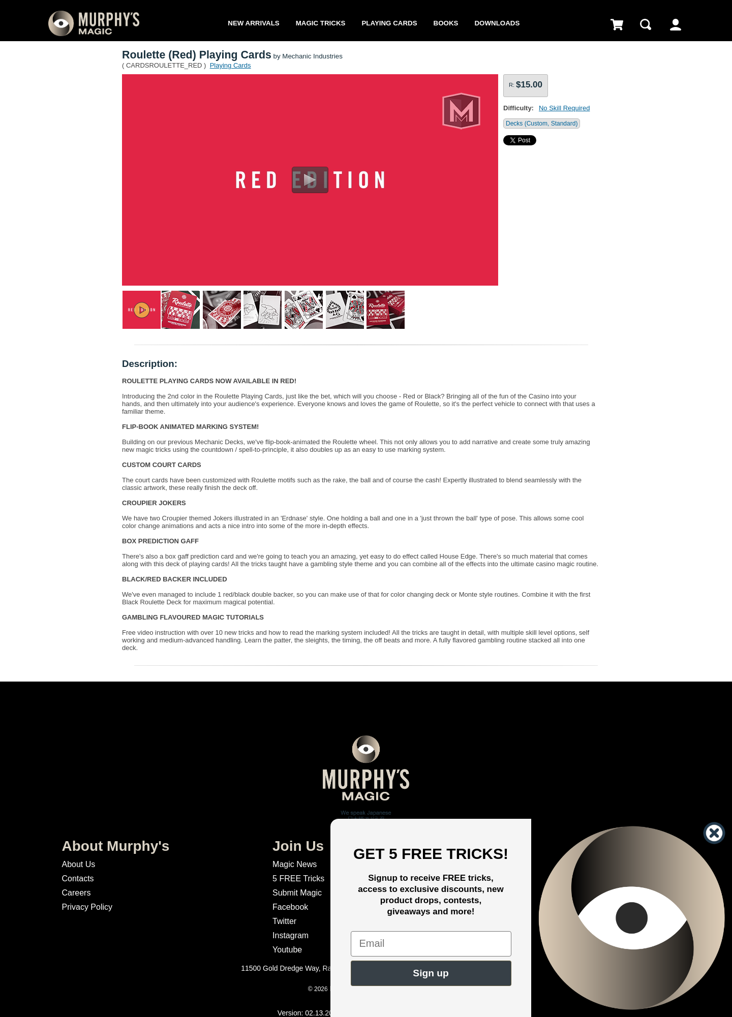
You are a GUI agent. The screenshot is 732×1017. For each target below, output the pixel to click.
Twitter (284, 921)
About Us (78, 864)
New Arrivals (253, 23)
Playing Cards (389, 23)
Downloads (497, 23)
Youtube (287, 949)
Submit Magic (297, 892)
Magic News (294, 864)
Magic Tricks (321, 23)
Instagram (290, 935)
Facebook (290, 907)
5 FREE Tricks (298, 878)
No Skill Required (564, 108)
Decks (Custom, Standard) (541, 123)
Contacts (78, 878)
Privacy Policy (87, 907)
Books (446, 23)
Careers (76, 892)
